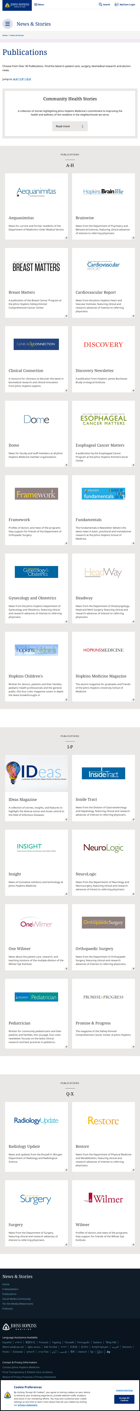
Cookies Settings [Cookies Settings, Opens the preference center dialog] (124, 1392)
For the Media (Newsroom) (17, 1303)
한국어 (84, 1347)
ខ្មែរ (91, 1351)
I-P (22, 79)
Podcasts (7, 1308)
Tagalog (56, 1342)
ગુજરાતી (30, 1351)
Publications (9, 1294)
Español (7, 1342)
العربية (115, 1347)
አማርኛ (18, 1342)
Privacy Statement (45, 1377)
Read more (63, 126)
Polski (5, 1351)
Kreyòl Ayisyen (100, 1347)
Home (5, 35)
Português (83, 1342)
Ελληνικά (18, 1352)
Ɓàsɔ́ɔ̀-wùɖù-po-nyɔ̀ (13, 1347)
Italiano (97, 1342)
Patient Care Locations (40, 1372)
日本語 (73, 1347)
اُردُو (54, 1351)
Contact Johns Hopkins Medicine (21, 1367)
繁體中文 (30, 1342)
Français (43, 1342)
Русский (69, 1342)
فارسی (63, 1351)
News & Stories (34, 24)
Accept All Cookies (124, 1401)
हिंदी (72, 1352)
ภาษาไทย (43, 1351)
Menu (39, 6)
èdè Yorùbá (50, 1347)
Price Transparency (13, 1372)
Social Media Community (16, 1298)
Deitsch (82, 1351)
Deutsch (127, 1347)
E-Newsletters (10, 1289)
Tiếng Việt (110, 1342)
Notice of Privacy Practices (17, 1377)
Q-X (28, 79)
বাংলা (63, 1347)
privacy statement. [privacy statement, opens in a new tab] (28, 1407)
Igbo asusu (34, 1347)
